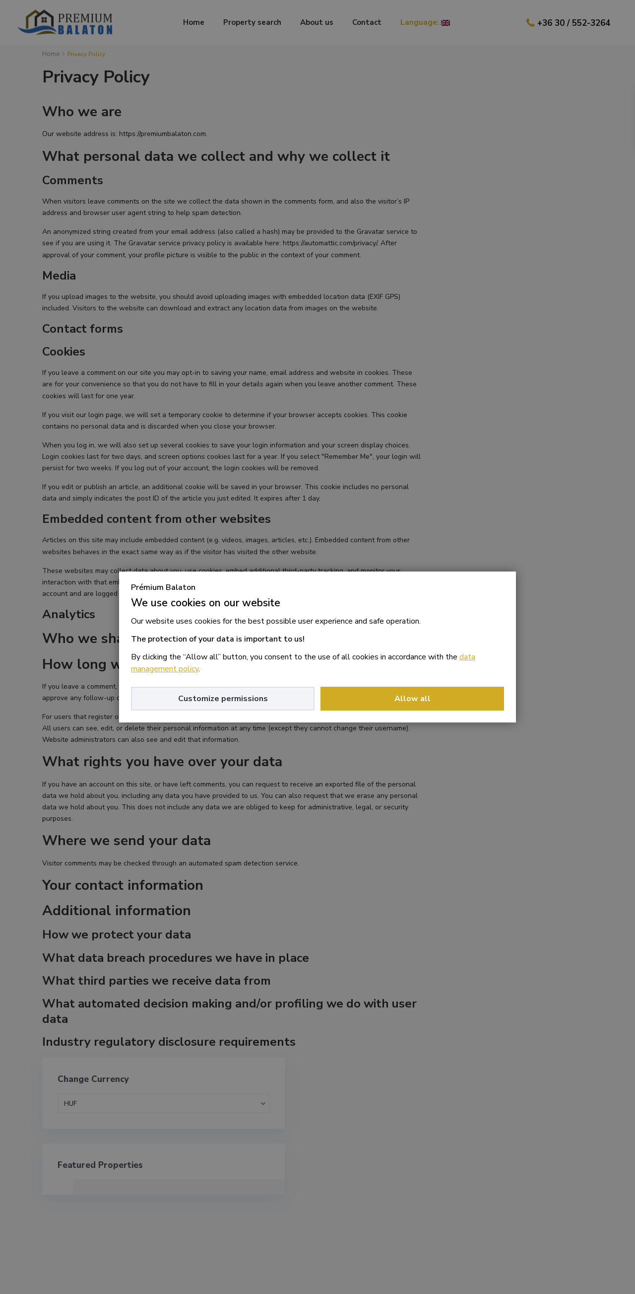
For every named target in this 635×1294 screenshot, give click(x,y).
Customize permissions (223, 698)
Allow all (412, 698)
